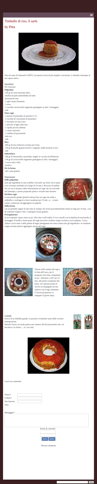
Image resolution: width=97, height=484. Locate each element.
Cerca (91, 482)
